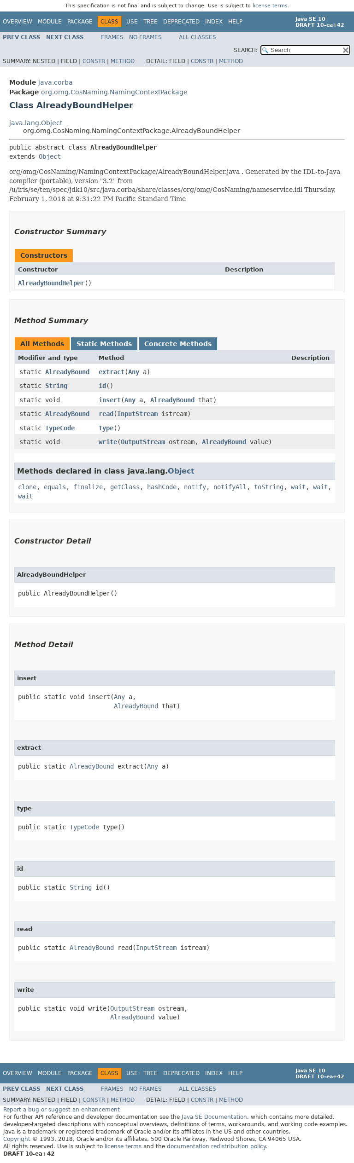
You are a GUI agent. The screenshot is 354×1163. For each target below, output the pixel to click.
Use (132, 21)
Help (235, 21)
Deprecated (181, 21)
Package (80, 21)
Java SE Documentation (214, 1117)
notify (195, 487)
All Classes (197, 37)
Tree (150, 21)
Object (50, 156)
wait (298, 487)
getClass (125, 487)
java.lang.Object (35, 123)
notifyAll (230, 487)
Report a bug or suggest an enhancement (61, 1109)
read (106, 413)
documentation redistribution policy (216, 1146)
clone (27, 487)
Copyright (16, 1139)
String (56, 385)
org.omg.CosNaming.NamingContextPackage (114, 92)
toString (268, 487)
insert (110, 400)
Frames (112, 37)
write (108, 442)
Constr (94, 61)
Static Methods (104, 343)
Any (133, 372)
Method (123, 61)
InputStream (137, 413)
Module (50, 21)
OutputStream (143, 442)
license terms (270, 6)
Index (214, 21)
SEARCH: (246, 50)
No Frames (145, 37)
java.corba (55, 82)
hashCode (162, 487)
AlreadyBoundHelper (51, 283)
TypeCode (60, 428)
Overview (17, 21)
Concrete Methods (178, 343)
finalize (88, 487)
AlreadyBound (67, 372)
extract (111, 372)
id (102, 385)
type (106, 428)
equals (55, 487)
